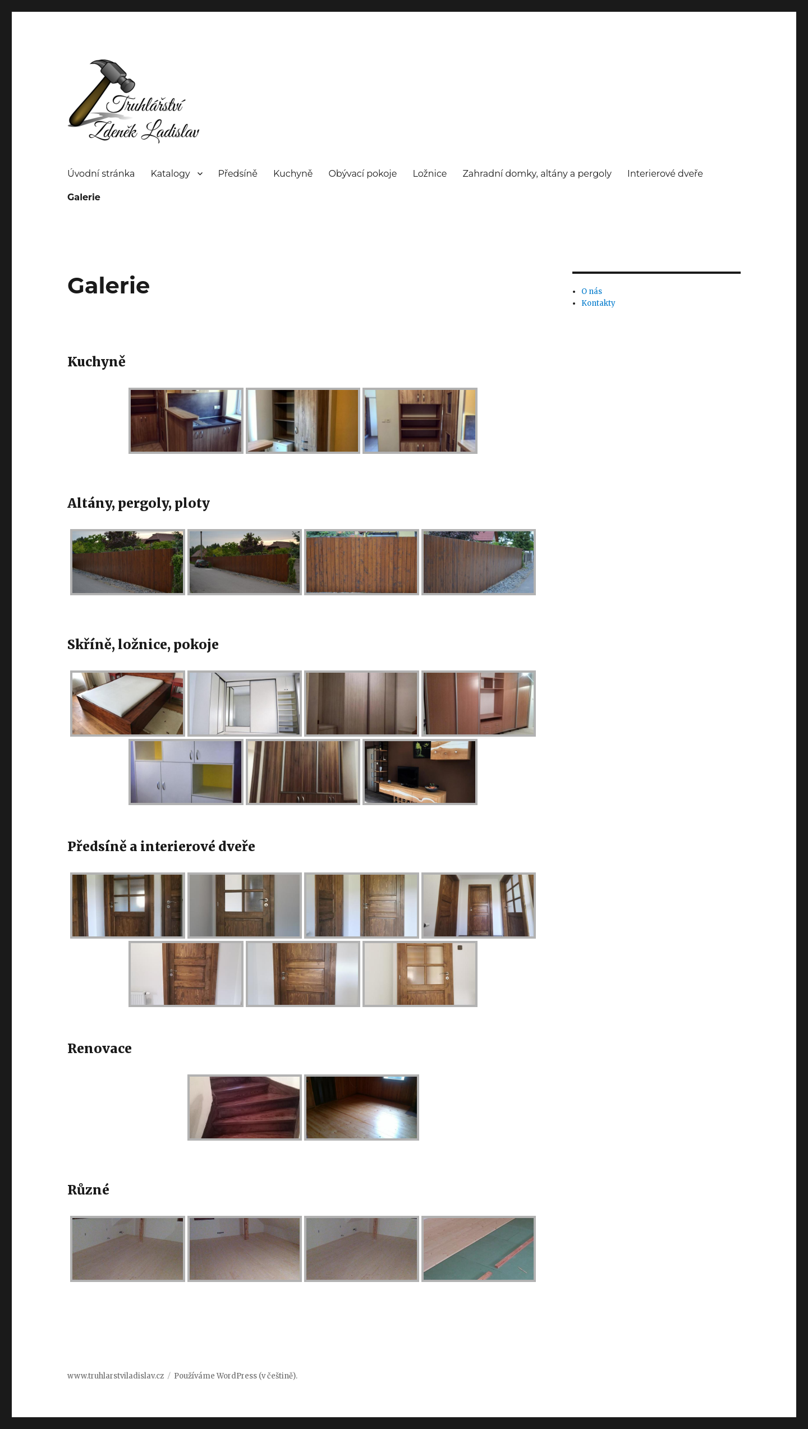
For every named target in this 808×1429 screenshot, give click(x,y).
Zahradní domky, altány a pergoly (537, 173)
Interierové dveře (665, 173)
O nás (591, 291)
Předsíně (238, 173)
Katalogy (170, 173)
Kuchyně (293, 173)
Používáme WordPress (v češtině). (235, 1376)
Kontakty (598, 303)
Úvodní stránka (101, 173)
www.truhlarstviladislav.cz (115, 1376)
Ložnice (429, 173)
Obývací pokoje (362, 173)
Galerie (83, 197)
